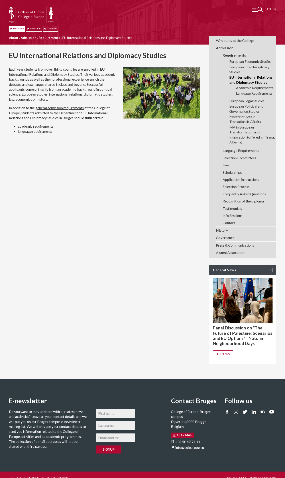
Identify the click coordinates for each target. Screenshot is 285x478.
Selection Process (236, 186)
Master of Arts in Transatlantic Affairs (245, 119)
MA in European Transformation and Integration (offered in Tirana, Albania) (252, 134)
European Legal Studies (247, 101)
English (269, 9)
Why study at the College (235, 40)
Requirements (49, 38)
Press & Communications (235, 245)
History (222, 230)
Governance (225, 237)
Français (274, 9)
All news (223, 354)
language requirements (35, 131)
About (13, 38)
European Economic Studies (250, 61)
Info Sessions (232, 215)
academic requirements (35, 126)
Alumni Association (230, 252)
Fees (226, 165)
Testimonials (232, 208)
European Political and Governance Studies (246, 108)
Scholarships (232, 172)
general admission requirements (59, 108)
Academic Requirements (254, 88)
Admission (29, 38)
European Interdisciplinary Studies (249, 69)
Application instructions (241, 179)
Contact (229, 223)
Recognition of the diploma (243, 201)
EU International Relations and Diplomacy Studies (251, 79)
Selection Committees (239, 158)
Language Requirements (254, 93)
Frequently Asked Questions (244, 194)
